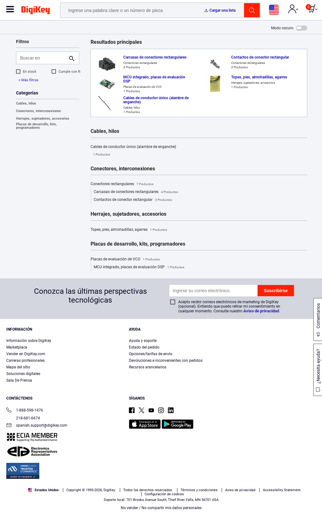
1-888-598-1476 (24, 411)
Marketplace (16, 347)
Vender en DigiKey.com (25, 354)
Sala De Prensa (19, 380)
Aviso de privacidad (261, 311)
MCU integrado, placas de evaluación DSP (139, 267)
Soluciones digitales (23, 374)
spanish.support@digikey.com (36, 426)
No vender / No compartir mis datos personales (161, 508)
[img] (35, 11)
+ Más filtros (28, 80)
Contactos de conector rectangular (133, 200)
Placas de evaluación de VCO (125, 259)
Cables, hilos (26, 103)
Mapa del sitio (18, 367)
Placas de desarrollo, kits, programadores (36, 125)
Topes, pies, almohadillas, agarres (129, 230)
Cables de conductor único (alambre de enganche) (133, 151)
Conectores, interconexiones (38, 111)
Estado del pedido (144, 347)
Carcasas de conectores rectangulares (136, 192)
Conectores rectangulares (122, 184)
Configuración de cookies (164, 494)
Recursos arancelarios (147, 367)
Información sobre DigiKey (28, 340)
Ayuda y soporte (143, 340)
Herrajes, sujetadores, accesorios (42, 118)
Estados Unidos (43, 490)
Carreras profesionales (25, 360)
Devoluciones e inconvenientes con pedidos (166, 360)
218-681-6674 (23, 418)
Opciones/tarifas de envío (150, 354)
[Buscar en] (43, 58)
